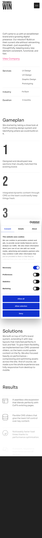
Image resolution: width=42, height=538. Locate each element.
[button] (37, 5)
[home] (7, 5)
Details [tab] (21, 229)
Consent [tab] (7, 229)
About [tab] (34, 229)
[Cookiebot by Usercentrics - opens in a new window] (29, 222)
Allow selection (21, 306)
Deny (21, 313)
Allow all (21, 299)
